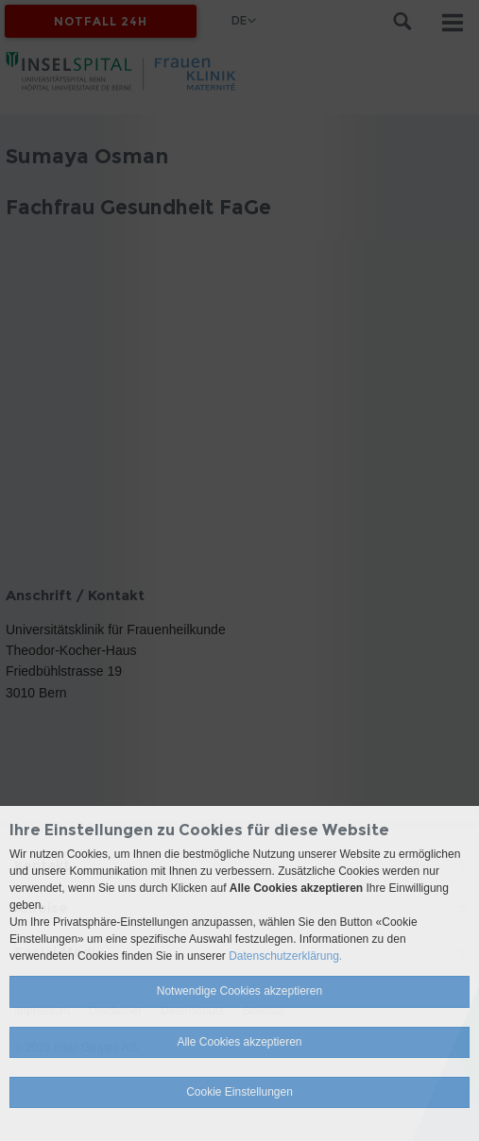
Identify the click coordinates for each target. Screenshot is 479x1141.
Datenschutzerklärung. (285, 956)
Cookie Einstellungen (239, 1092)
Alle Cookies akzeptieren (239, 1042)
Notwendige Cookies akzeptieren (239, 991)
